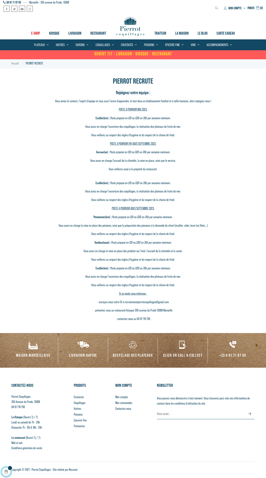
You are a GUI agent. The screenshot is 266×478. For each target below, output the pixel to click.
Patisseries (79, 426)
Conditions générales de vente (26, 448)
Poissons (78, 414)
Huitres (77, 409)
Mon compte (121, 397)
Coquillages (79, 403)
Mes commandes (123, 403)
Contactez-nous (123, 409)
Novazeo (73, 470)
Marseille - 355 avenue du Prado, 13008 (49, 2)
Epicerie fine (80, 420)
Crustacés (79, 397)
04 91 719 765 (18, 407)
